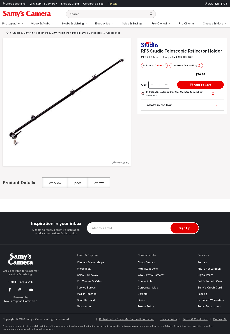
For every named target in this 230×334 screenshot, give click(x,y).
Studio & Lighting (72, 23)
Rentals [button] (112, 4)
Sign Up (184, 228)
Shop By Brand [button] (70, 4)
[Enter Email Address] (143, 228)
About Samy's (146, 262)
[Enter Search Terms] (108, 14)
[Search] (151, 14)
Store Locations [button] (14, 4)
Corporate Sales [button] (93, 4)
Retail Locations (148, 269)
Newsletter (84, 306)
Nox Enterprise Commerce (20, 301)
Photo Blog (84, 269)
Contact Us (145, 281)
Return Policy (146, 306)
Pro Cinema (186, 23)
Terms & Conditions (195, 319)
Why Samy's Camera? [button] (43, 4)
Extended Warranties (211, 300)
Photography (11, 23)
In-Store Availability (186, 65)
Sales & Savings (132, 23)
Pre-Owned (159, 23)
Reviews (98, 183)
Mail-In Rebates (86, 294)
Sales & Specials (87, 275)
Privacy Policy (168, 319)
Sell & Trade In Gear (210, 281)
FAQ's (141, 300)
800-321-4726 (217, 4)
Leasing (202, 294)
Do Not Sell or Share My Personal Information (126, 319)
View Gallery (120, 162)
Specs (77, 183)
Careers (143, 294)
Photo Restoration (209, 269)
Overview (54, 183)
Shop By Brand (86, 300)
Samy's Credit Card (210, 287)
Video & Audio (40, 23)
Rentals (202, 262)
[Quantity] (159, 84)
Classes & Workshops (90, 262)
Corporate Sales (148, 287)
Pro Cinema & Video (89, 281)
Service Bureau (86, 287)
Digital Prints (205, 275)
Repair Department (209, 306)
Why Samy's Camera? (151, 275)
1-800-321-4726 (20, 282)
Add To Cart (200, 85)
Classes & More (213, 23)
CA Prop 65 (220, 319)
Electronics (102, 23)
